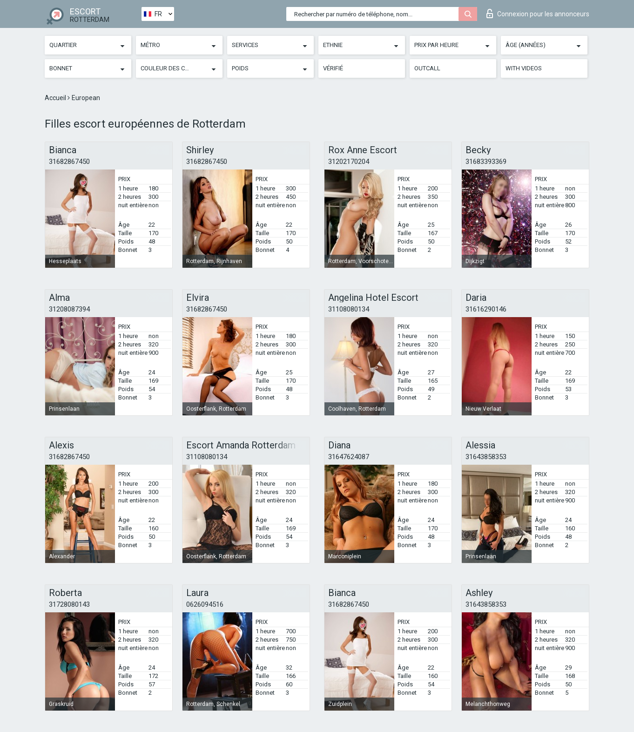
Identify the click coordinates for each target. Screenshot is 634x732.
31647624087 (348, 457)
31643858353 (485, 457)
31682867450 (69, 161)
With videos (524, 68)
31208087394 (69, 309)
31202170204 (348, 161)
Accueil (56, 98)
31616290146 (485, 309)
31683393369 (485, 161)
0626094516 (204, 604)
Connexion (537, 13)
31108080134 (348, 309)
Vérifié (333, 68)
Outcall (427, 68)
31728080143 (69, 604)
